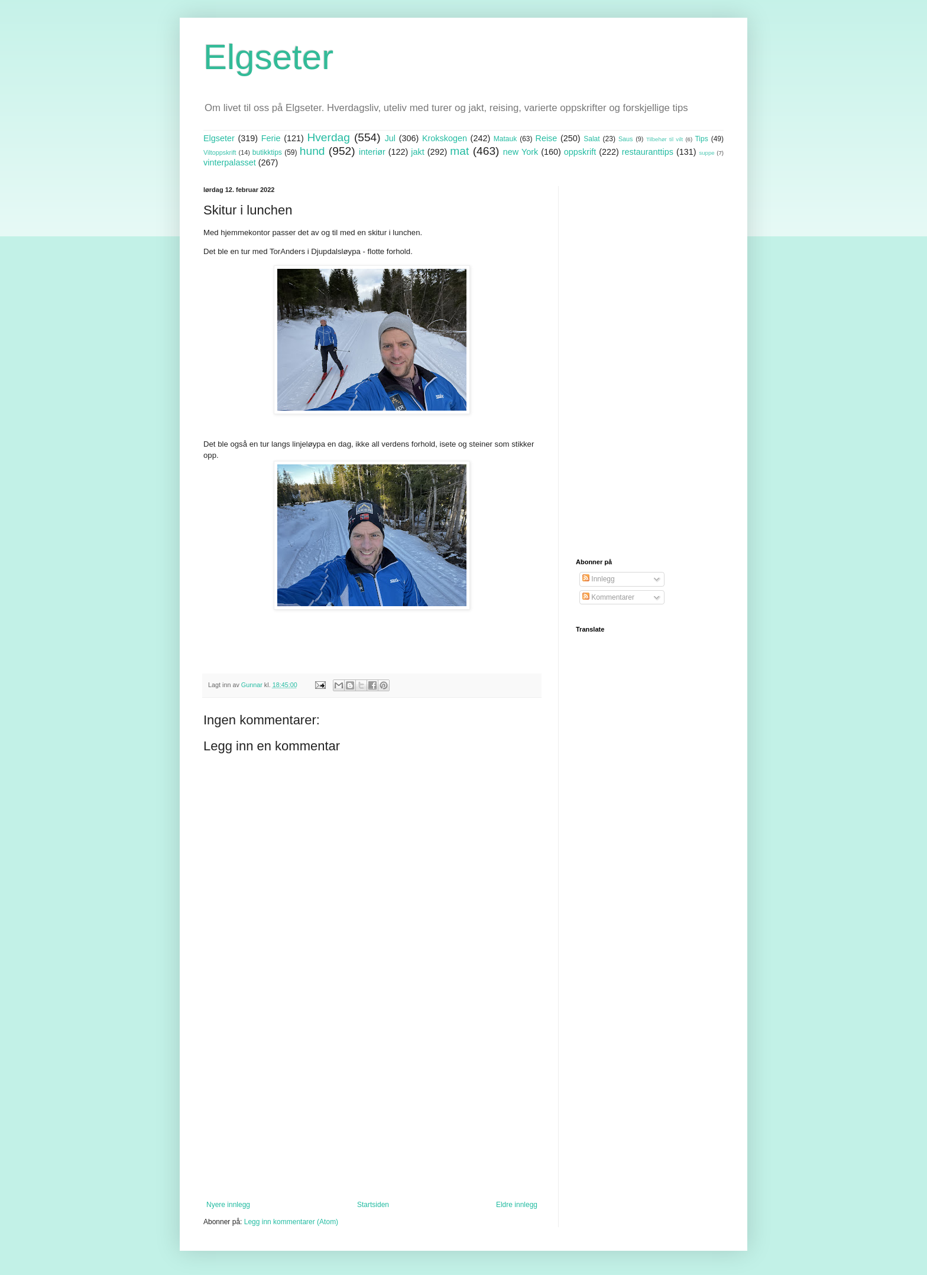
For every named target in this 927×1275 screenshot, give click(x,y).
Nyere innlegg (228, 1205)
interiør (372, 152)
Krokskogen (444, 138)
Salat (591, 139)
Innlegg (598, 579)
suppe (706, 152)
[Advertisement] (371, 1103)
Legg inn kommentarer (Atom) (291, 1222)
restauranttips (647, 152)
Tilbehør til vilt (664, 139)
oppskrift (580, 152)
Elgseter (268, 57)
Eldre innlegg (516, 1205)
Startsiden (373, 1205)
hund (312, 151)
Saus (625, 138)
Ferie (271, 138)
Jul (390, 138)
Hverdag (328, 137)
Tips (701, 139)
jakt (417, 152)
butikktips (267, 152)
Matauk (505, 139)
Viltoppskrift (219, 152)
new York (520, 152)
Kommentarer (608, 597)
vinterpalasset (229, 162)
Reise (547, 138)
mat (459, 151)
